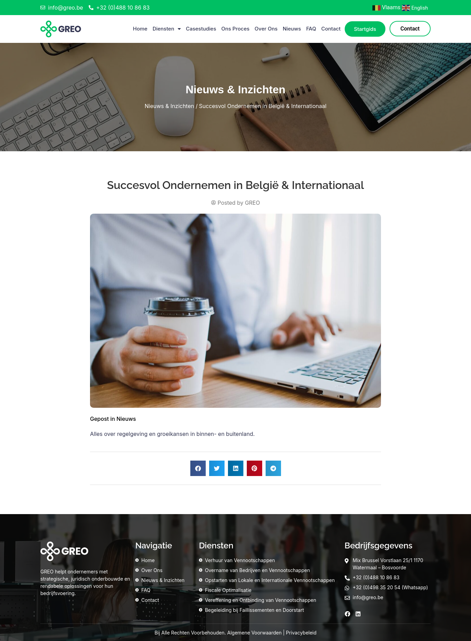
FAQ (311, 28)
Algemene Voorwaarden (254, 633)
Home (140, 28)
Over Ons (266, 28)
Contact (331, 28)
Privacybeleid (301, 633)
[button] (198, 468)
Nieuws (292, 28)
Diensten (167, 28)
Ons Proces (235, 28)
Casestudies (201, 28)
